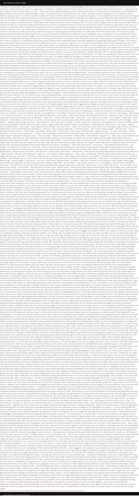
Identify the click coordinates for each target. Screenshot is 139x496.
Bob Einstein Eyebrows (48, 491)
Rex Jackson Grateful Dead (67, 491)
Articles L (81, 491)
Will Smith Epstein (32, 491)
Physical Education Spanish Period (12, 491)
